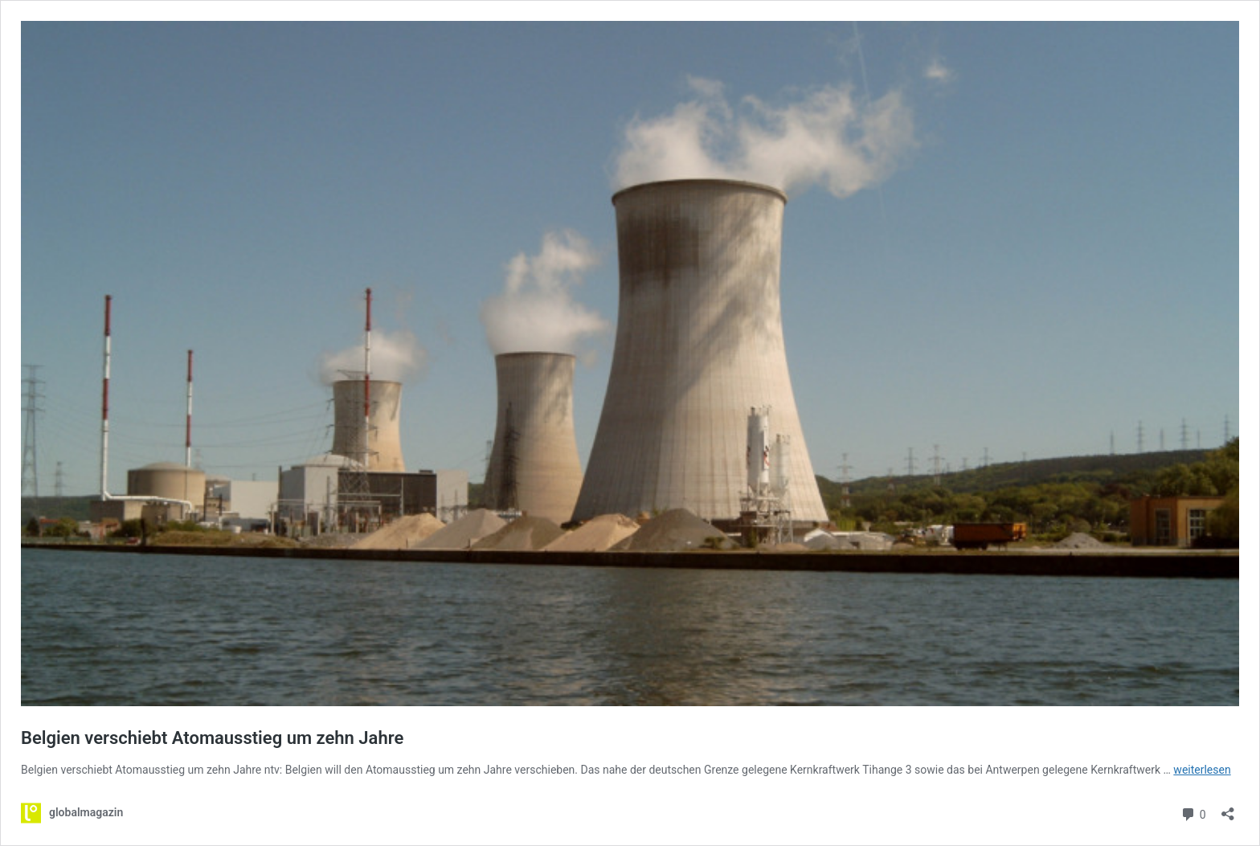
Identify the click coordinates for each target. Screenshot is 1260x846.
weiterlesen (1201, 769)
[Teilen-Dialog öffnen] (1228, 808)
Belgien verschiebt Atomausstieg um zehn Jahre (212, 738)
